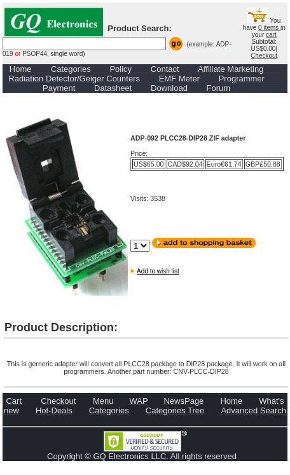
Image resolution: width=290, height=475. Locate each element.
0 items (269, 27)
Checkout (264, 55)
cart (271, 34)
